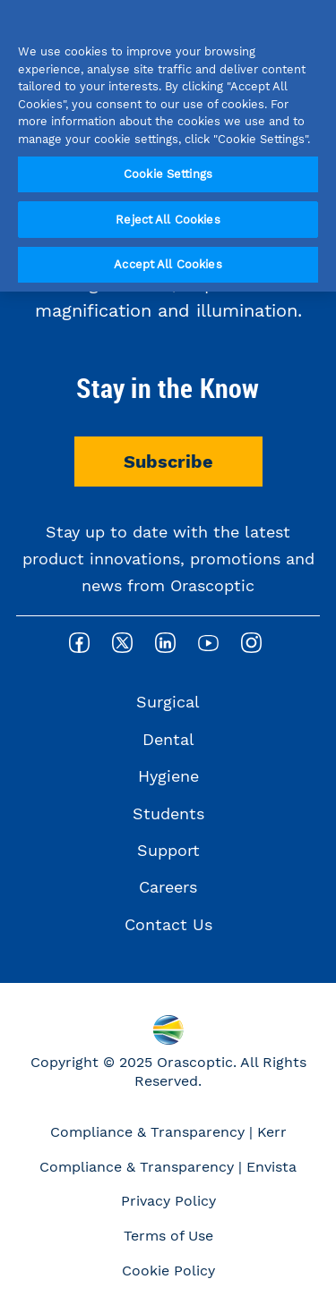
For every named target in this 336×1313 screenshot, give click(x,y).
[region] (168, 146)
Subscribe (168, 461)
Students (168, 813)
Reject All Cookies (168, 219)
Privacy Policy (168, 1200)
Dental (168, 739)
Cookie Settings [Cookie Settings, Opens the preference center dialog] (168, 174)
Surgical (168, 701)
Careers (168, 886)
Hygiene (168, 776)
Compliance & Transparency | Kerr (168, 1131)
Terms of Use (168, 1235)
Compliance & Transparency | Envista (168, 1166)
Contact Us (168, 924)
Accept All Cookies (167, 264)
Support (168, 850)
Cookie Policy (168, 1270)
